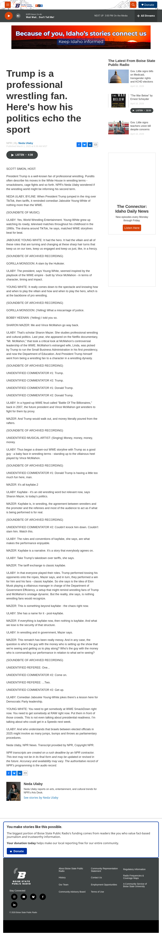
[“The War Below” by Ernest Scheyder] (118, 100)
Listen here (132, 228)
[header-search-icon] (133, 5)
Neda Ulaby (26, 143)
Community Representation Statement (104, 869)
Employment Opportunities (104, 885)
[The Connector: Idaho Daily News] (132, 176)
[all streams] (146, 15)
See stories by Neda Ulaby (41, 797)
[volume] (18, 15)
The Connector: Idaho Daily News (132, 209)
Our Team (63, 885)
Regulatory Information (134, 869)
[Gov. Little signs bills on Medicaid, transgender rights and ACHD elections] (118, 76)
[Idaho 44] (132, 266)
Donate (149, 4)
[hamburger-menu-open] (8, 5)
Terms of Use (97, 892)
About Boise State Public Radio (71, 869)
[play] (8, 16)
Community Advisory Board (72, 892)
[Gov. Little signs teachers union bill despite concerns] (118, 127)
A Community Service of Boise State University (135, 885)
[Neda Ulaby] (13, 791)
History (62, 877)
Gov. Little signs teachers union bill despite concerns (140, 126)
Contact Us (96, 877)
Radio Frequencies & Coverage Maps (133, 877)
